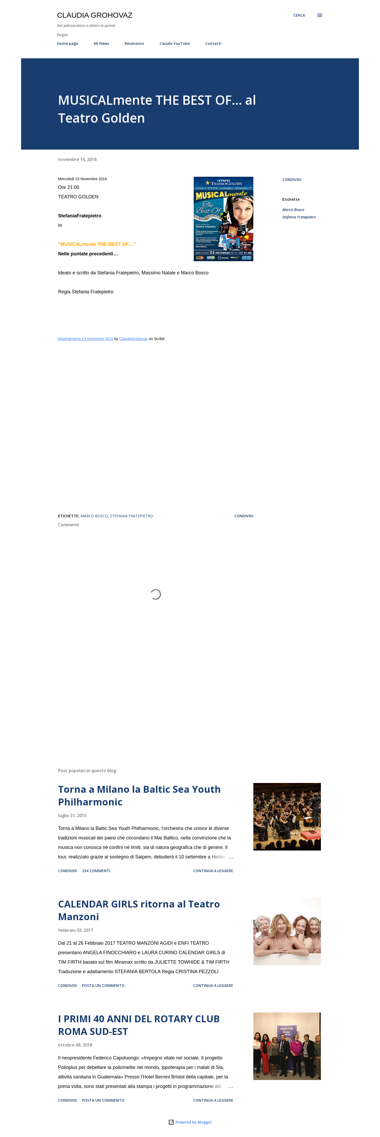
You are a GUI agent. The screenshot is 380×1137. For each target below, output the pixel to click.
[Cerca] (299, 15)
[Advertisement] (147, 702)
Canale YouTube (175, 43)
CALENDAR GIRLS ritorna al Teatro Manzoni (139, 910)
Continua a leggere (213, 870)
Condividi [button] (291, 179)
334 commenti (96, 870)
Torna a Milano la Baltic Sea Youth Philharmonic (139, 795)
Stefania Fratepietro (299, 216)
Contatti (213, 43)
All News (101, 43)
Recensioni (134, 43)
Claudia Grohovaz (94, 15)
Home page (67, 43)
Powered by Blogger (190, 1122)
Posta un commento (103, 985)
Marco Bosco (293, 209)
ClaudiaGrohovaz (133, 339)
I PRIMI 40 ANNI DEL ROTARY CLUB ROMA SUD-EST (139, 1025)
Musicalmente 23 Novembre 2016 (85, 339)
